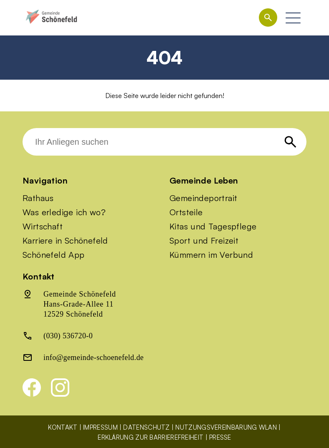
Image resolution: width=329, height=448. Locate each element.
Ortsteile (186, 212)
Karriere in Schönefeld (65, 241)
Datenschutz (146, 427)
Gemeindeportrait (203, 198)
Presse (220, 437)
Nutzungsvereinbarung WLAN (226, 427)
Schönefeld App (54, 255)
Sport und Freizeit (204, 241)
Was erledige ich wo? (64, 212)
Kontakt (62, 427)
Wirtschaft (43, 226)
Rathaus (38, 198)
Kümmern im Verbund (211, 255)
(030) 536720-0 (68, 336)
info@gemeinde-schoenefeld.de (93, 357)
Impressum (100, 427)
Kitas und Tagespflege (213, 226)
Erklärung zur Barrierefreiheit (150, 437)
